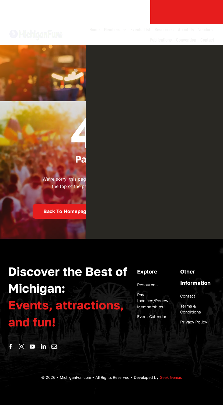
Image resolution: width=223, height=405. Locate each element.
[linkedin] (43, 346)
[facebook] (10, 346)
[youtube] (32, 346)
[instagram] (21, 346)
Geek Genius (171, 377)
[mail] (54, 346)
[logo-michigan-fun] (36, 29)
